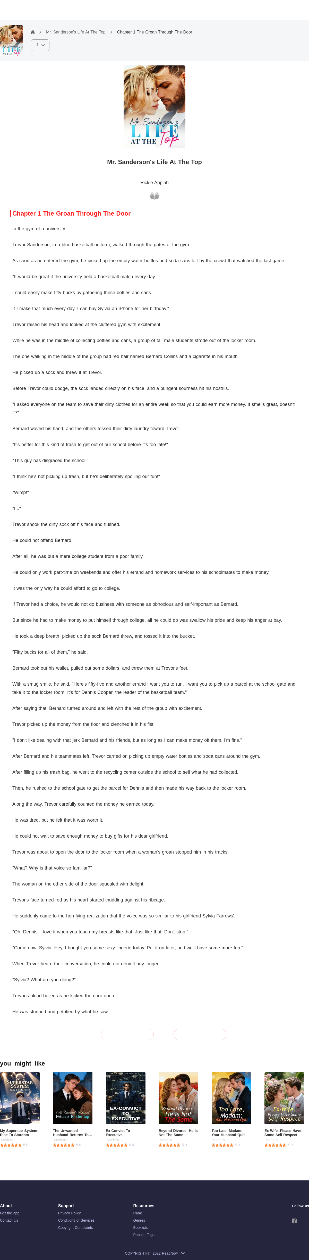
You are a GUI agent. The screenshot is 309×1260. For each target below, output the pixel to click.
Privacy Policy (69, 1213)
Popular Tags (143, 1235)
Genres (139, 1220)
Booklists (140, 1227)
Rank (137, 1213)
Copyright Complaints (75, 1227)
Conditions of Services (76, 1220)
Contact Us (9, 1220)
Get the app (9, 1213)
